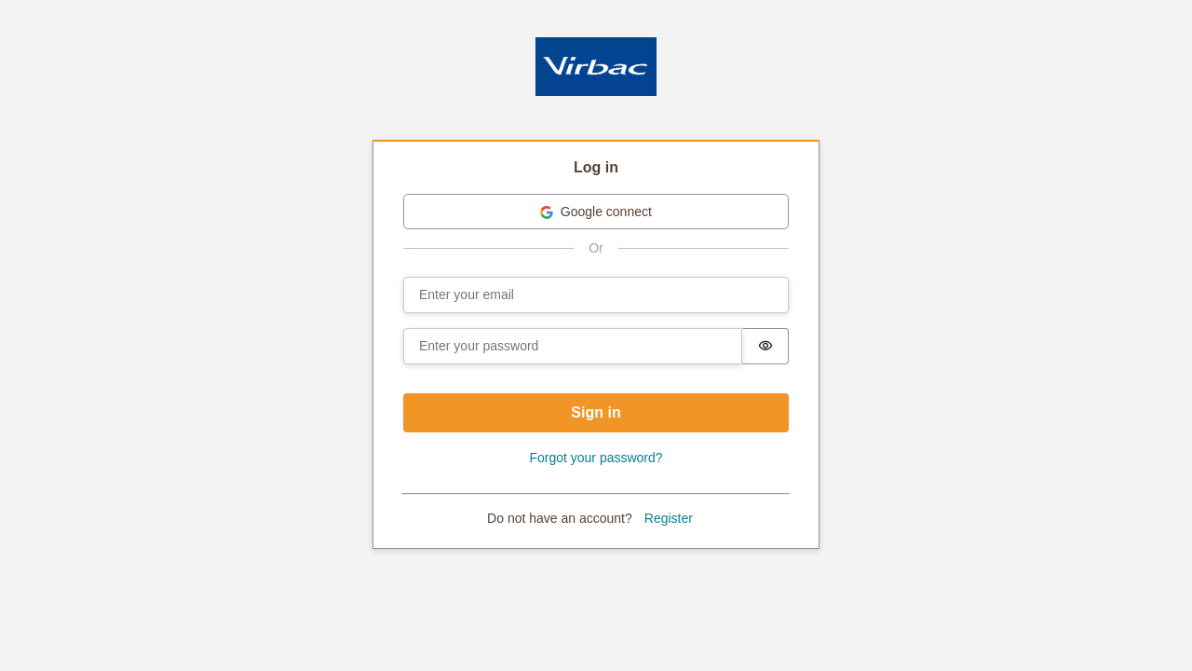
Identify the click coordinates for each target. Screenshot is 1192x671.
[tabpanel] (596, 346)
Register (668, 518)
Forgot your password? (595, 457)
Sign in (595, 412)
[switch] (765, 346)
